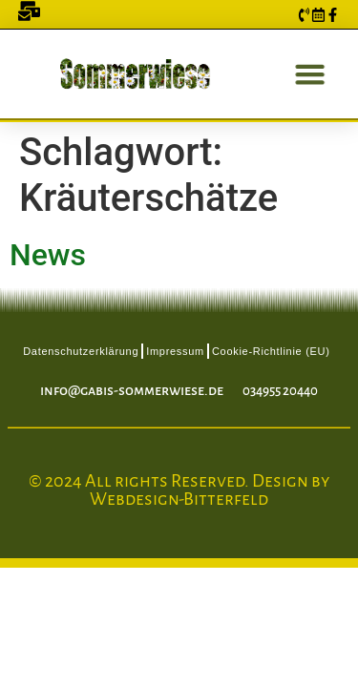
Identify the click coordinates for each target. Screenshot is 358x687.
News (48, 255)
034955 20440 (280, 391)
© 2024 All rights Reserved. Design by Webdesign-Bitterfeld (179, 490)
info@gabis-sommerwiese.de (131, 390)
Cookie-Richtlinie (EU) (271, 351)
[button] (308, 74)
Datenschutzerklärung (80, 351)
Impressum (175, 351)
